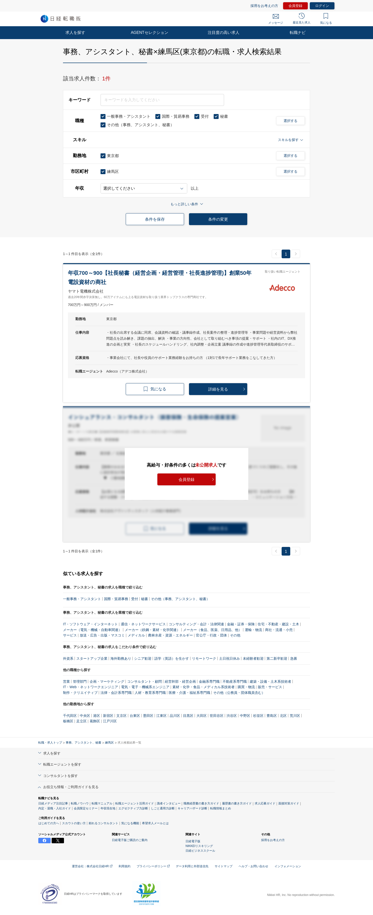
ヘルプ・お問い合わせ (253, 866)
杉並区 (258, 716)
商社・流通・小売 (279, 630)
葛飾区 (95, 721)
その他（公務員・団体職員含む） (239, 693)
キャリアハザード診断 (192, 808)
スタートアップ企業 (91, 658)
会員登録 (295, 6)
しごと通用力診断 (163, 808)
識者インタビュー (169, 803)
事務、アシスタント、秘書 (83, 742)
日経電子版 (193, 841)
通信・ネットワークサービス (143, 624)
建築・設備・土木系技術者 (270, 681)
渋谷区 (232, 716)
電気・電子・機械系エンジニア (145, 687)
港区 (96, 716)
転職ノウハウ (80, 803)
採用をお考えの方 (264, 6)
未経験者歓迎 (253, 658)
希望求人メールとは (155, 823)
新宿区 (108, 716)
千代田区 (70, 716)
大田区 (201, 716)
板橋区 (68, 721)
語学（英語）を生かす (171, 658)
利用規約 (124, 866)
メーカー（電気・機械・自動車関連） (92, 630)
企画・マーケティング (107, 681)
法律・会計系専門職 (116, 693)
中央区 (85, 716)
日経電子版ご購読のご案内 (129, 840)
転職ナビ (298, 32)
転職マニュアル (102, 803)
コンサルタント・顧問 (144, 681)
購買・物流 (246, 687)
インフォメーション (287, 866)
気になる (326, 18)
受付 (134, 599)
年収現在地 (108, 808)
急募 (293, 658)
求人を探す (75, 32)
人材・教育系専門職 (150, 693)
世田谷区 (217, 716)
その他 (235, 635)
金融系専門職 (209, 681)
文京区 (121, 716)
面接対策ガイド (288, 803)
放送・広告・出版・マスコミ (102, 635)
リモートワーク (204, 658)
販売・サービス (270, 687)
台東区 (135, 716)
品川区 (175, 716)
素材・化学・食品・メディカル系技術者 (203, 687)
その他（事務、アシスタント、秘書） (180, 599)
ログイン (322, 6)
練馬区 (109, 742)
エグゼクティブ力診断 (133, 808)
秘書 (144, 599)
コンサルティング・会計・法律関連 (196, 624)
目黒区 (188, 716)
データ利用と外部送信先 (192, 866)
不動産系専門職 (235, 681)
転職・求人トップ (50, 742)
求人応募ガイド (265, 803)
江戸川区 (110, 721)
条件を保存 (155, 219)
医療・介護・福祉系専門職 (189, 693)
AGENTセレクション (149, 32)
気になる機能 (130, 823)
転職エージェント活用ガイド (134, 803)
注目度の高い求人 (223, 32)
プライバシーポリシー (153, 866)
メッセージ (275, 19)
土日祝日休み (229, 658)
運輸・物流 (253, 630)
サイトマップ (223, 866)
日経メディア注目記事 (53, 803)
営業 (66, 681)
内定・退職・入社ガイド (54, 808)
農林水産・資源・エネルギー (170, 635)
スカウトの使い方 (74, 823)
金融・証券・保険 (241, 624)
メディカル (136, 635)
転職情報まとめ (220, 808)
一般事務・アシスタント (82, 599)
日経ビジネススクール (200, 850)
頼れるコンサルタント (103, 823)
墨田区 (148, 716)
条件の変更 (218, 219)
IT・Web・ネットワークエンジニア (90, 687)
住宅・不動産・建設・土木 (278, 624)
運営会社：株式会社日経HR (92, 866)
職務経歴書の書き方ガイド (201, 803)
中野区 (245, 716)
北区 (283, 716)
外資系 (68, 658)
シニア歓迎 (142, 658)
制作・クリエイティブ (80, 693)
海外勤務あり (120, 658)
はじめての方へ (48, 823)
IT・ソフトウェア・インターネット (90, 624)
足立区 (81, 721)
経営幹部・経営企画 (180, 681)
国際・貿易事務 (116, 599)
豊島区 (272, 716)
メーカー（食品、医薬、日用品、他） (212, 630)
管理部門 (80, 681)
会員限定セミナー (86, 808)
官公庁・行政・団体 (211, 635)
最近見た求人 (302, 18)
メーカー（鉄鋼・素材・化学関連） (152, 630)
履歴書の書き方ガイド (237, 803)
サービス (70, 635)
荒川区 (295, 716)
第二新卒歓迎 (277, 658)
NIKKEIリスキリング (199, 846)
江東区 (161, 716)
